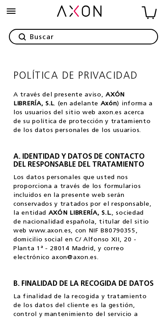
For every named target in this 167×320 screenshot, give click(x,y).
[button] (11, 11)
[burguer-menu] (11, 11)
